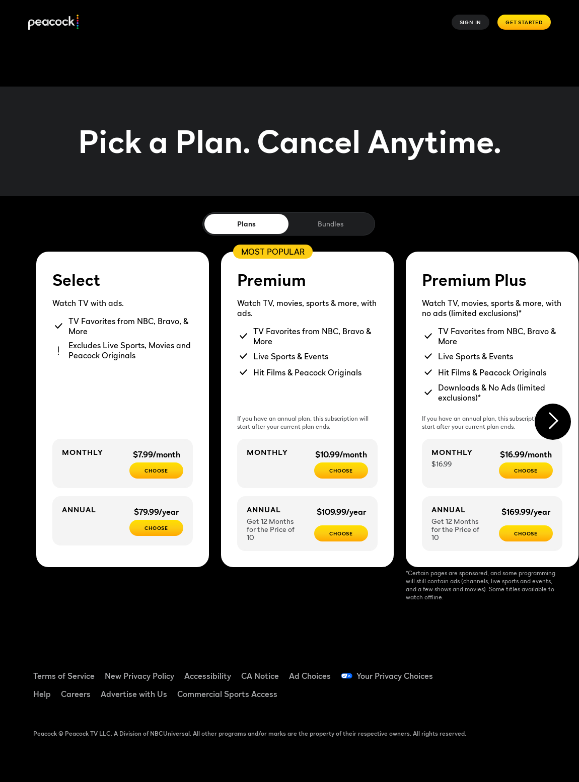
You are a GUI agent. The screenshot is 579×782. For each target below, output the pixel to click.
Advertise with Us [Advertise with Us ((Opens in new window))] (134, 694)
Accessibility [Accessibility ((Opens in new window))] (207, 676)
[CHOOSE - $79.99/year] (156, 528)
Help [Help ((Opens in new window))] (42, 694)
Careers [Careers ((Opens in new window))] (76, 694)
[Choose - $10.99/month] (341, 470)
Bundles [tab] (330, 223)
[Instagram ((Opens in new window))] (478, 698)
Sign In (471, 22)
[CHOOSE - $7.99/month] (156, 470)
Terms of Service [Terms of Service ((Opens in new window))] (64, 676)
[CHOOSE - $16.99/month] (526, 470)
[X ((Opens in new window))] (504, 698)
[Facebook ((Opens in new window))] (478, 669)
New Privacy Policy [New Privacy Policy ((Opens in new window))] (139, 676)
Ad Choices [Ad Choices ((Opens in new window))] (310, 676)
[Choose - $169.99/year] (526, 533)
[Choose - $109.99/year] (341, 533)
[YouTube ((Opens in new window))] (530, 669)
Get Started (524, 22)
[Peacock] (53, 22)
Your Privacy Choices (394, 676)
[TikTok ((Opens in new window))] (504, 669)
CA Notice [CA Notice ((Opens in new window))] (260, 676)
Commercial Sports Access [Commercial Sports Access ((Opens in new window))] (227, 694)
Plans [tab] (246, 223)
